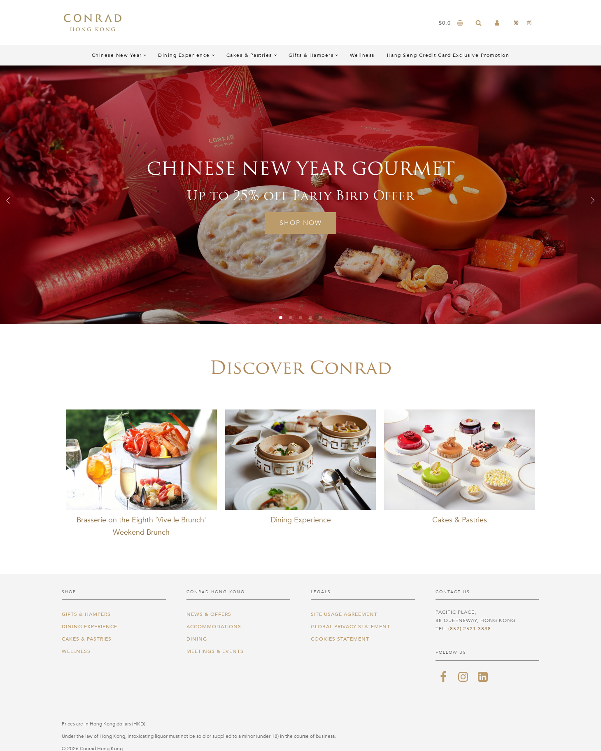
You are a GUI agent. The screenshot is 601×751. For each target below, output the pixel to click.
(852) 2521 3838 (469, 628)
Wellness (362, 55)
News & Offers (208, 614)
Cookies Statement (340, 639)
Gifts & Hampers (311, 55)
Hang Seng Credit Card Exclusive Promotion (448, 55)
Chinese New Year (117, 55)
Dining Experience (184, 55)
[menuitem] (516, 23)
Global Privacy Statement (350, 626)
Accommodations (213, 626)
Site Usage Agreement (344, 614)
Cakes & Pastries (249, 55)
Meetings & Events (215, 651)
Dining (196, 639)
